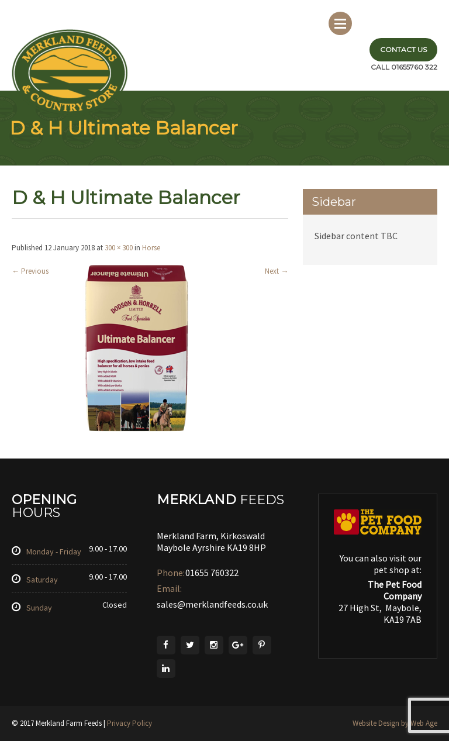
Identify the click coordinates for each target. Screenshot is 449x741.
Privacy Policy (129, 723)
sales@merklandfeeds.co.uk (212, 604)
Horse (151, 248)
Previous (30, 271)
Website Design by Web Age (395, 723)
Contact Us (403, 49)
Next (276, 271)
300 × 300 (119, 248)
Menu (340, 23)
